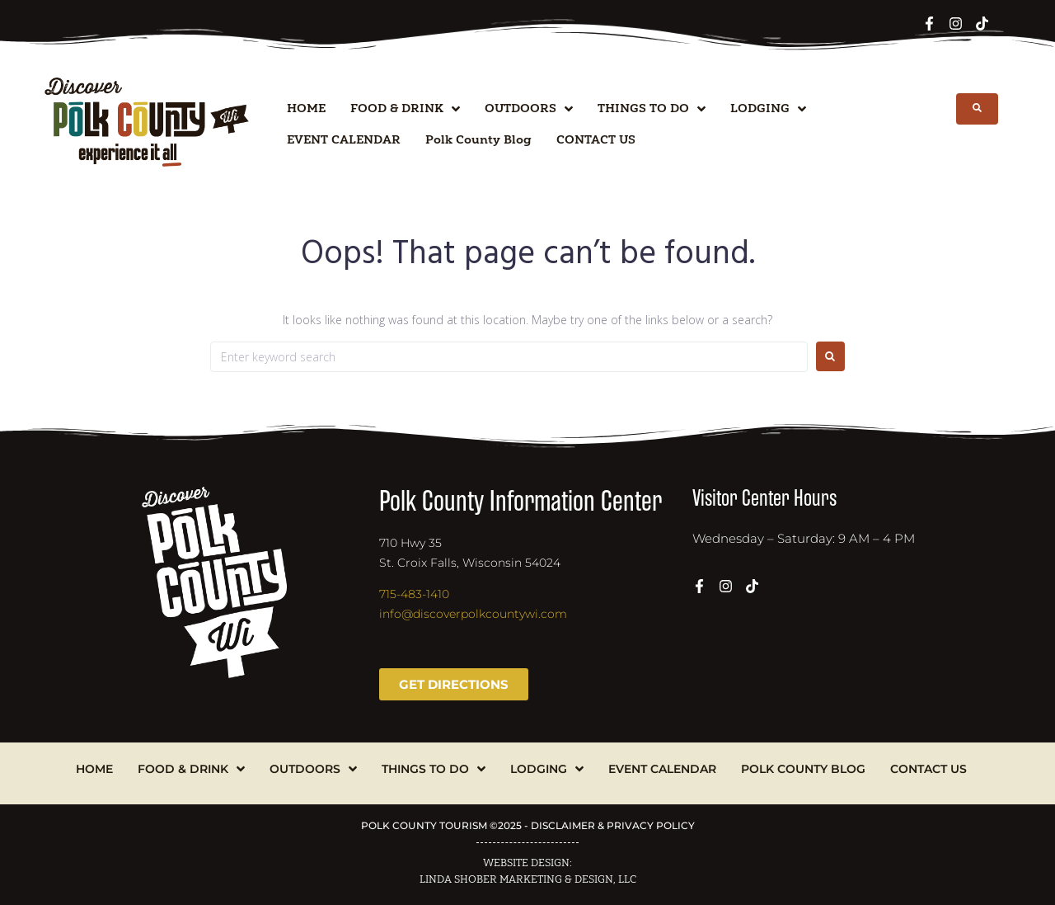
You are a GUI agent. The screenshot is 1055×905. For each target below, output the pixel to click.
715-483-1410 (414, 594)
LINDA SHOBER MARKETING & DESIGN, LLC (528, 879)
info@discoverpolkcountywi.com (473, 613)
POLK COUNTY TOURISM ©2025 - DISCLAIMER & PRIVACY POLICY (528, 825)
